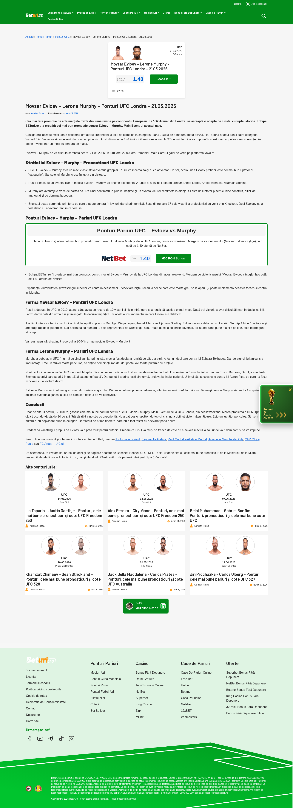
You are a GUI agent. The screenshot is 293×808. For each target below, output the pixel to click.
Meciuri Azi (150, 12)
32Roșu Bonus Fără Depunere (246, 707)
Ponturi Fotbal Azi (102, 691)
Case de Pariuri (214, 12)
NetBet (140, 691)
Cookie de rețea (36, 695)
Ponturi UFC (62, 36)
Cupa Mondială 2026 (59, 12)
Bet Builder (97, 710)
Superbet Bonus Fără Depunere (240, 675)
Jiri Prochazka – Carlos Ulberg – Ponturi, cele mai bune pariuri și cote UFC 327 (225, 576)
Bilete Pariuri (130, 12)
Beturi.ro (55, 778)
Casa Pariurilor (191, 698)
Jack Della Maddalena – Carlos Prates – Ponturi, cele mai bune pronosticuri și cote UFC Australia (145, 579)
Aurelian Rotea (37, 113)
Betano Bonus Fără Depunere (246, 689)
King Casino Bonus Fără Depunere (242, 698)
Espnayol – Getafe (153, 439)
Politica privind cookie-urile (43, 689)
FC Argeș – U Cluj (52, 443)
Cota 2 (94, 704)
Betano (186, 691)
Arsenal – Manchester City (225, 439)
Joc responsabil (36, 670)
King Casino (144, 704)
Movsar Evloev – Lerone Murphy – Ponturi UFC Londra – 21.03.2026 (140, 66)
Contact (31, 708)
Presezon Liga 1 (86, 12)
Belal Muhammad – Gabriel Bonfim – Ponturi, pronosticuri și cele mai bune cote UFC (227, 515)
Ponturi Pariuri (108, 12)
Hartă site (32, 721)
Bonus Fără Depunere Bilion (245, 713)
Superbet (142, 698)
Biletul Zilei (97, 698)
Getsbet (186, 704)
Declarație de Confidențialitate (46, 702)
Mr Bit (140, 717)
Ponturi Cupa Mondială (105, 679)
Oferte (166, 12)
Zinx (138, 710)
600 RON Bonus (173, 258)
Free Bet (186, 679)
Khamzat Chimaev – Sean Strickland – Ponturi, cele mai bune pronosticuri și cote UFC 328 (63, 579)
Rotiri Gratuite (145, 679)
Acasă (29, 36)
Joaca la (162, 79)
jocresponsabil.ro (219, 793)
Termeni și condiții (38, 683)
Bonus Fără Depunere (187, 12)
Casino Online (55, 19)
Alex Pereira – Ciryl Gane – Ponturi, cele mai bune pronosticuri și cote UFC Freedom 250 (146, 513)
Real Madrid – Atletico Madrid (187, 439)
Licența (31, 676)
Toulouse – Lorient (127, 439)
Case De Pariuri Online (196, 672)
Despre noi (33, 714)
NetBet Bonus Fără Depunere (246, 683)
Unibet (185, 685)
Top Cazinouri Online (150, 685)
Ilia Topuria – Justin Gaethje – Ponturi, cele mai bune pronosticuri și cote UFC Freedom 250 (63, 515)
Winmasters (189, 717)
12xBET (186, 710)
